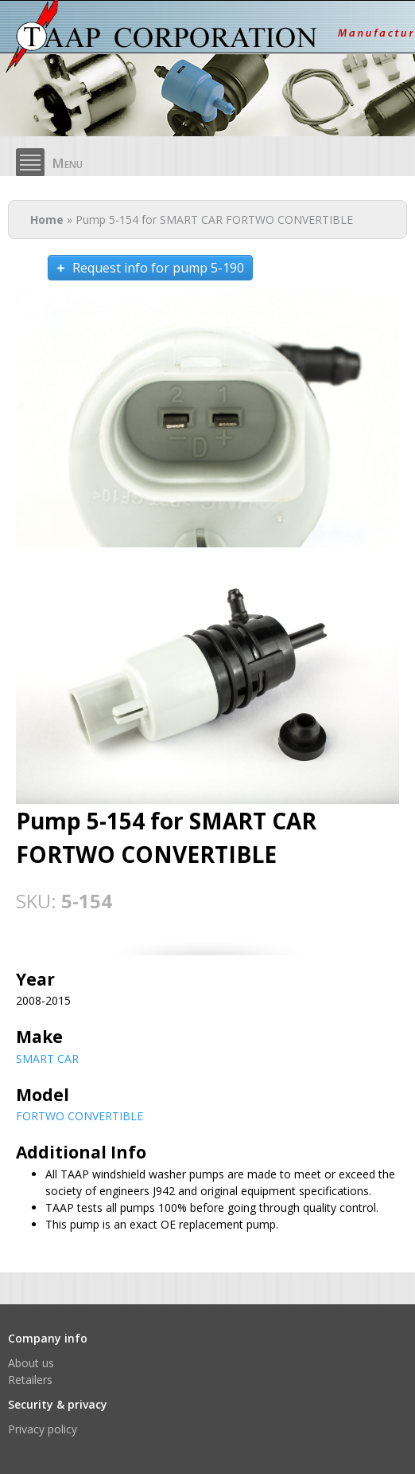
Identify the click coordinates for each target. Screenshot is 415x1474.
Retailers (30, 1379)
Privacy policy (42, 1429)
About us (31, 1362)
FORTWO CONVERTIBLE (79, 1115)
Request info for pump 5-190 (158, 267)
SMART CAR (47, 1058)
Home (47, 219)
